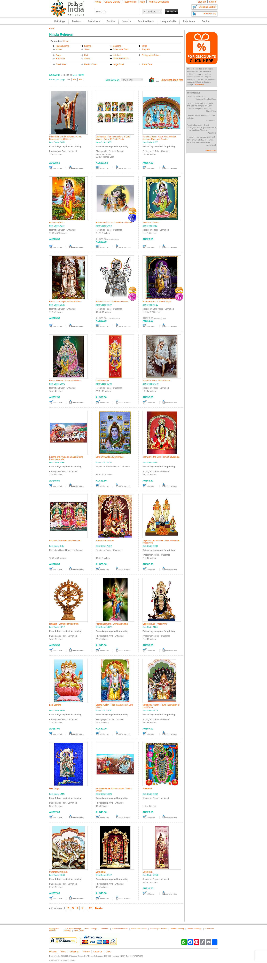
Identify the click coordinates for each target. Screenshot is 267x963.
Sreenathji (147, 788)
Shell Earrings (91, 929)
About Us (97, 951)
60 (74, 79)
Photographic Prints (150, 55)
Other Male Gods (120, 49)
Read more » (210, 150)
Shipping (74, 951)
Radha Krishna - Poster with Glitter (65, 380)
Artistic (87, 58)
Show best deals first (172, 80)
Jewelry (126, 21)
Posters (76, 21)
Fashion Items (146, 21)
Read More (199, 84)
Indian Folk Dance (138, 929)
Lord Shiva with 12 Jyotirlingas (109, 457)
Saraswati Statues (120, 929)
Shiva (86, 49)
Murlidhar (104, 929)
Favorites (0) (210, 13)
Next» (99, 908)
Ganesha (117, 46)
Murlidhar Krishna (57, 222)
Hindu (65, 41)
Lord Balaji (101, 872)
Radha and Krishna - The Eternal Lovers (114, 222)
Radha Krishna (62, 46)
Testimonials (130, 1)
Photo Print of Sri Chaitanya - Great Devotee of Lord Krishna (65, 138)
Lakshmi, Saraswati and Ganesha (64, 540)
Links (108, 951)
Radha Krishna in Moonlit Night (157, 301)
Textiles (111, 21)
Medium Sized (90, 64)
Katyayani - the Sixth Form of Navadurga (161, 457)
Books (205, 21)
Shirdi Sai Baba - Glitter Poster (156, 380)
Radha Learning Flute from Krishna (65, 301)
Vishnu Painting (177, 929)
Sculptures (93, 21)
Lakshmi (117, 55)
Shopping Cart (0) (207, 7)
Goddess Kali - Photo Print (155, 624)
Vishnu (59, 49)
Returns (86, 951)
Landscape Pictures (158, 929)
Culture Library (112, 1)
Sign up (202, 1)
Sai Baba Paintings (73, 929)
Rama (144, 46)
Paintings (59, 21)
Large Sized (118, 64)
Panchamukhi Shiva (58, 872)
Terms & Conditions (158, 1)
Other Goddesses (121, 58)
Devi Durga (54, 788)
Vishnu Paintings (195, 929)
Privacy (53, 951)
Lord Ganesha (102, 380)
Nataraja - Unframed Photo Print (63, 624)
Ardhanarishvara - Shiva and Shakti (112, 624)
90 (80, 79)
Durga (58, 55)
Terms (63, 951)
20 (90, 908)
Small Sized (61, 64)
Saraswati (60, 58)
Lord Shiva (147, 872)
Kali (86, 55)
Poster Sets (147, 64)
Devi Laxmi (79, 931)
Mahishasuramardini (105, 540)
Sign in (212, 1)
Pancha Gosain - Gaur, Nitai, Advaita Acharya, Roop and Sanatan (159, 138)
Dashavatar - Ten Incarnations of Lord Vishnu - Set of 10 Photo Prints (113, 138)
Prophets (146, 49)
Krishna (87, 46)
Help (142, 1)
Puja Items (189, 21)
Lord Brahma (55, 705)
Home (98, 1)
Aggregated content (54, 930)
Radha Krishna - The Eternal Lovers (112, 301)
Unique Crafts (168, 21)
